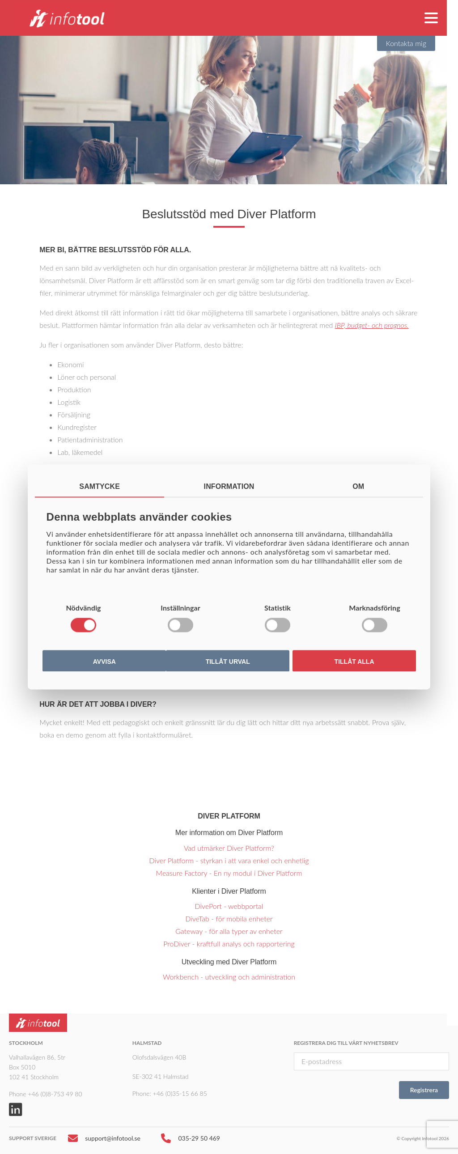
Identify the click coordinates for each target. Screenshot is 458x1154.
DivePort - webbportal (229, 906)
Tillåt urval (228, 662)
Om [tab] (358, 486)
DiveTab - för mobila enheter (229, 918)
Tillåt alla (354, 662)
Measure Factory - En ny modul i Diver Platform (229, 873)
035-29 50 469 (190, 1140)
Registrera (424, 1090)
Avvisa (104, 662)
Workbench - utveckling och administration (229, 976)
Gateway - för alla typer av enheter (228, 931)
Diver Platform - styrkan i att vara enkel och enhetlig (229, 860)
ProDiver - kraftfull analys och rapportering (228, 943)
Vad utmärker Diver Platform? (229, 848)
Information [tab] (229, 486)
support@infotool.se (104, 1140)
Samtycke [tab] (99, 486)
